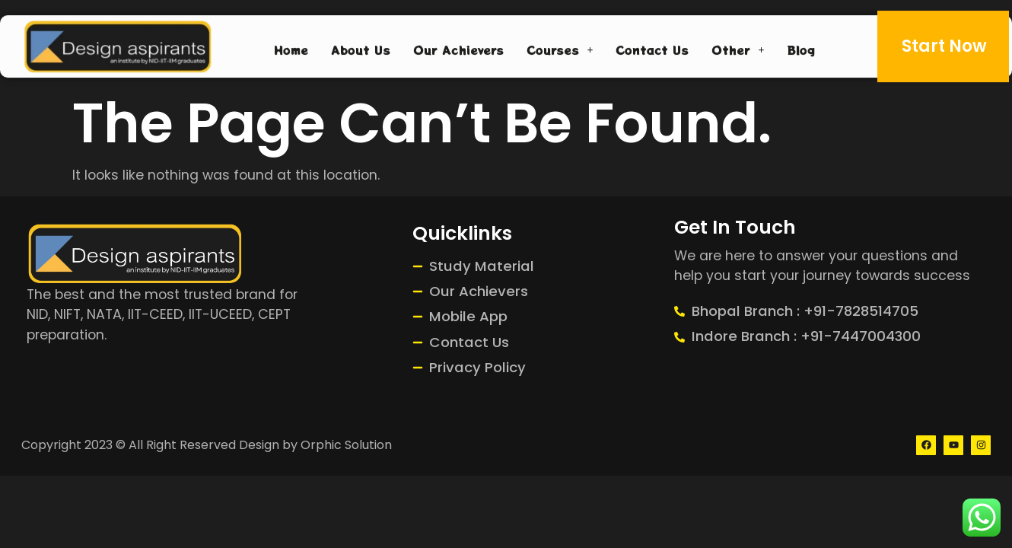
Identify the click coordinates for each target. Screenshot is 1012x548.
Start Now (944, 45)
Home (291, 49)
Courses (560, 49)
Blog (801, 49)
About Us (360, 49)
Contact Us (652, 49)
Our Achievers (458, 49)
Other (737, 49)
